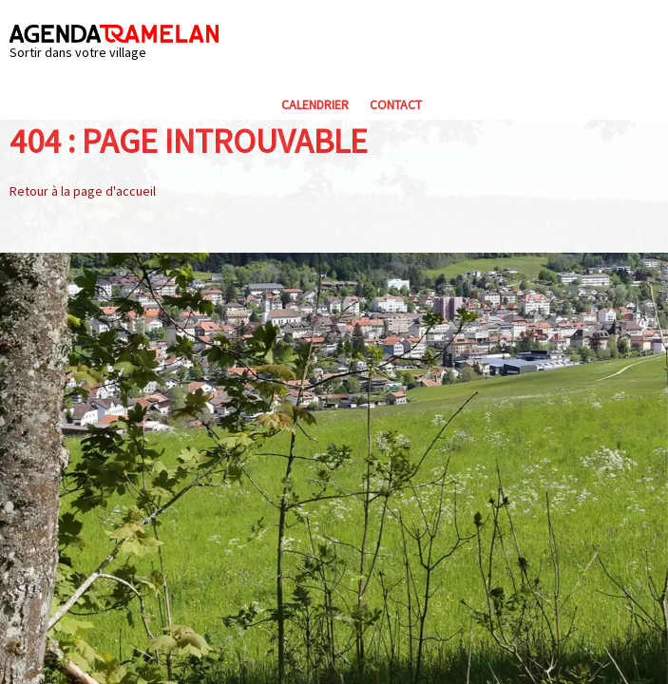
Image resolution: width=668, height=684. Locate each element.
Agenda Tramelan (114, 34)
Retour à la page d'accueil (83, 191)
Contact (396, 104)
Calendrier (315, 104)
